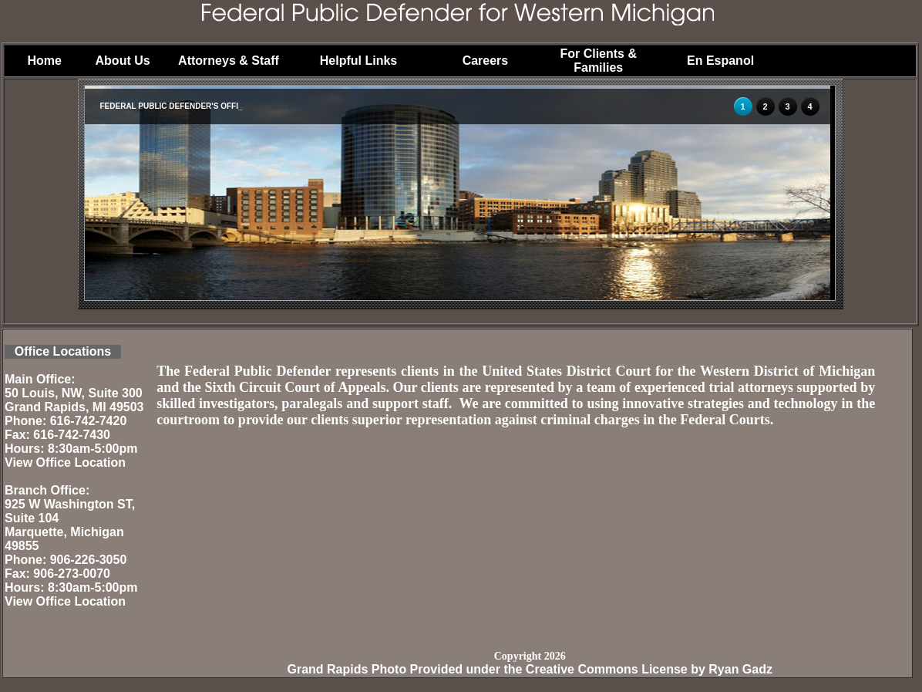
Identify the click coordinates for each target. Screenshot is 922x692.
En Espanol (720, 60)
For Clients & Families (598, 60)
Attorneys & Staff (228, 60)
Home (44, 60)
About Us (123, 60)
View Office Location (65, 462)
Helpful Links (358, 60)
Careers (486, 60)
